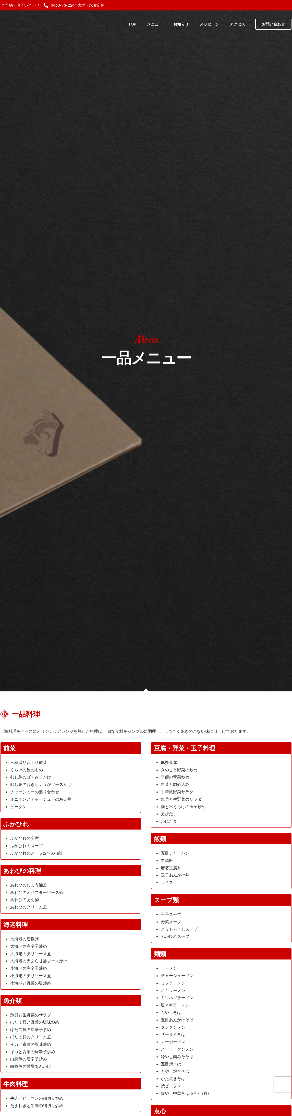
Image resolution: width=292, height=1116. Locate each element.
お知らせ (181, 24)
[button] (273, 24)
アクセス (237, 24)
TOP (132, 24)
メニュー (154, 24)
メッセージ (209, 24)
